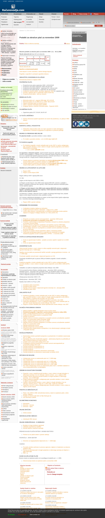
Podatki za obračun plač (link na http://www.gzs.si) (37, 396)
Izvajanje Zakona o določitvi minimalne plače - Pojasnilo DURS (40, 106)
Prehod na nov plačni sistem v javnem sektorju (36, 434)
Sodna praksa (5, 320)
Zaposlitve (4, 277)
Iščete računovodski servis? (78, 32)
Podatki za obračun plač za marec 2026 (31, 504)
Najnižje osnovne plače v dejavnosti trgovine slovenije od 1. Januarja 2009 (44, 288)
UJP (74, 76)
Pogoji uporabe (76, 117)
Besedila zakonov (6, 281)
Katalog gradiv (18, 19)
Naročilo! (16, 25)
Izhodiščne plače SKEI (29, 289)
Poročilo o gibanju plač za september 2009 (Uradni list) (38, 92)
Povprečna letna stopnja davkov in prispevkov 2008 (37, 315)
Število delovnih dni (24, 66)
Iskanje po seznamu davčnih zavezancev (7, 315)
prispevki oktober (25, 480)
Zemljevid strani (56, 19)
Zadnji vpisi (4, 19)
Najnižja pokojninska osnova (31, 325)
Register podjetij (6, 318)
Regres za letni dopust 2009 (31, 172)
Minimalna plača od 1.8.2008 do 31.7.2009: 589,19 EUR (38, 102)
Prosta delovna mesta (7, 242)
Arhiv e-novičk (7, 81)
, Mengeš (77, 36)
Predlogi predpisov (78, 94)
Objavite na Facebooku (53, 465)
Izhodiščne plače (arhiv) (29, 286)
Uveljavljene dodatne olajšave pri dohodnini (35, 208)
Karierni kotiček (5, 221)
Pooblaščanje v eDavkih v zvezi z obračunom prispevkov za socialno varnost (44, 226)
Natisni (68, 43)
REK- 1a (25, 453)
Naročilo (54, 474)
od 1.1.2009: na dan (35, 149)
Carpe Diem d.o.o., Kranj (9, 210)
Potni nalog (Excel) (7, 385)
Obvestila (41, 19)
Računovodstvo (6, 68)
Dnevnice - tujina (6, 285)
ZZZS (75, 72)
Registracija (29, 17)
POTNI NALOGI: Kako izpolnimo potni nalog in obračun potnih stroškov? (8, 158)
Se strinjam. (11, 514)
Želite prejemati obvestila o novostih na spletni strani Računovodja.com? (9, 143)
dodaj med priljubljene (73, 22)
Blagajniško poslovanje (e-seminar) (78, 51)
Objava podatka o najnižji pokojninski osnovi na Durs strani (39, 310)
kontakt (5, 1)
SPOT (75, 96)
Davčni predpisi (77, 90)
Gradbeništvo (5, 73)
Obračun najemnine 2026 (7, 347)
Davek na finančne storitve (8, 98)
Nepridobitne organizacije (5, 419)
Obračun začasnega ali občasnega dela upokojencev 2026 (8, 357)
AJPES (4, 408)
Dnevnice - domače (7, 283)
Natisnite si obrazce (7, 382)
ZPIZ (74, 70)
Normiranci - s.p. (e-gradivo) (79, 48)
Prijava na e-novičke (9, 79)
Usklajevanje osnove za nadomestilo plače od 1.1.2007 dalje (40, 364)
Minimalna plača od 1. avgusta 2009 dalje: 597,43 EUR (38, 100)
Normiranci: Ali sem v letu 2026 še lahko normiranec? (9, 364)
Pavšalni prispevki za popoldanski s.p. (33, 346)
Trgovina (16, 17)
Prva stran (4, 14)
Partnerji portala (6, 264)
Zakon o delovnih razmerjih (6, 303)
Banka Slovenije (78, 78)
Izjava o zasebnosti (84, 117)
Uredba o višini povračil (8, 287)
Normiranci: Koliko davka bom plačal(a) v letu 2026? (8, 361)
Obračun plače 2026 (7, 330)
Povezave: (75, 60)
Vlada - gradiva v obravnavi (78, 106)
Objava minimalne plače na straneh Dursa (35, 103)
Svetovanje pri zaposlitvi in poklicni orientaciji (9, 236)
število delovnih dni (25, 481)
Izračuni (28, 24)
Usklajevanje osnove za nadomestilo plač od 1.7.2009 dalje (39, 358)
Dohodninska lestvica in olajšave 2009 (30, 79)
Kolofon (91, 117)
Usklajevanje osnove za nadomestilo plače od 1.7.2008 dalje (40, 363)
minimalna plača (24, 471)
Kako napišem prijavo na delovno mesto (8, 233)
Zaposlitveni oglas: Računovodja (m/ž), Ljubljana (7, 257)
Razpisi (3, 75)
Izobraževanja (76, 44)
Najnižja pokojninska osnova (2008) (33, 327)
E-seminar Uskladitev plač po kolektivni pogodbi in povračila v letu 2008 (43, 300)
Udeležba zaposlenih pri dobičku (32, 427)
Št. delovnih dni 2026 (7, 291)
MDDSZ (75, 100)
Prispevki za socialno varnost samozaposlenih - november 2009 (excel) (43, 219)
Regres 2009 (26, 171)
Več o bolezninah (28, 360)
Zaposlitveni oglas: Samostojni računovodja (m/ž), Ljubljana (9, 246)
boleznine (23, 483)
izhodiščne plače (25, 470)
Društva (4, 416)
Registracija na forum (7, 104)
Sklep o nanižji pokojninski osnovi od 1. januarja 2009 (38, 313)
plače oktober (24, 478)
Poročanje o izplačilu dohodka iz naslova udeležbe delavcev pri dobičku (56, 492)
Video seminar (6, 410)
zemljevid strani (19, 1)
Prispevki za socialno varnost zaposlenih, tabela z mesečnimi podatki (42, 230)
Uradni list (4, 299)
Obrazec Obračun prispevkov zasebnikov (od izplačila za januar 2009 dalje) (44, 225)
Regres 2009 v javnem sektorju (31, 202)
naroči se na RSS (86, 22)
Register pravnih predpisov (78, 85)
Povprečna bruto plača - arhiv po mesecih (34, 94)
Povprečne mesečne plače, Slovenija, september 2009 (38, 91)
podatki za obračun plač (27, 468)
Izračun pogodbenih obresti (7, 374)
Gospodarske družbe (7, 412)
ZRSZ (75, 68)
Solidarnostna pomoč (7, 93)
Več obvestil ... (5, 110)
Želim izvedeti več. (35, 514)
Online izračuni (27, 413)
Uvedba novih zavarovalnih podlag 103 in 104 (36, 342)
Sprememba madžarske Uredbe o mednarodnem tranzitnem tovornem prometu (55, 508)
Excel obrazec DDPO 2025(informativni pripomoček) (8, 400)
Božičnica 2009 (23, 123)
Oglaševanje (4, 24)
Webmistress (82, 119)
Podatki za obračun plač (8, 279)
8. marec (4, 96)
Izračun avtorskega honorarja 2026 (7, 336)
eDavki (75, 66)
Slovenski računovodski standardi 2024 (8, 296)
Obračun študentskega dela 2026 (8, 352)
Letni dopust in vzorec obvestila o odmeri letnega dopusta (35, 71)
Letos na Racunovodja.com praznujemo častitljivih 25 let (8, 35)
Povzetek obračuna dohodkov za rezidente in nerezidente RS (54, 498)
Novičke (41, 22)
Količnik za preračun (28, 316)
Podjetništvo (5, 70)
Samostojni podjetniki (8, 414)
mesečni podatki (24, 477)
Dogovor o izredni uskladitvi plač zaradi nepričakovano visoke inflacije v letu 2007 (45, 304)
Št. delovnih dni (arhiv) (8, 293)
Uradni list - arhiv (78, 82)
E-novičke (29, 19)
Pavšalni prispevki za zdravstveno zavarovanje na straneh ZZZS (41, 352)
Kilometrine (4, 272)
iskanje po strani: (70, 25)
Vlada (75, 102)
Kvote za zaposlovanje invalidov (32, 243)
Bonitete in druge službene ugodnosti (33, 425)
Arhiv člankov (5, 301)
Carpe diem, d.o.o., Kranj (93, 115)
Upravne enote (77, 92)
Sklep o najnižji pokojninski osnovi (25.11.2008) (36, 321)
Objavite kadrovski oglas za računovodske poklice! (9, 228)
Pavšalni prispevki (28, 349)
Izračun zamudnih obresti (7, 367)
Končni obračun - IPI (7, 95)
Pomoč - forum (56, 17)
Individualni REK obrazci (30, 419)
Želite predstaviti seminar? (77, 56)
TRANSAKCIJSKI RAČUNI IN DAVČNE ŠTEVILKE (9, 307)
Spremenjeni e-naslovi (8, 108)
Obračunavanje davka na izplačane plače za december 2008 (40, 461)
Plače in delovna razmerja (31, 43)
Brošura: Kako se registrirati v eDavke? (56, 503)
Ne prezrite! (4, 269)
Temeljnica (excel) (7, 387)
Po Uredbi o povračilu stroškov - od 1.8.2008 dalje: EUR (40, 139)
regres (22, 474)
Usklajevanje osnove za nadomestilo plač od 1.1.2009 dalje (39, 361)
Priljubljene (4, 22)
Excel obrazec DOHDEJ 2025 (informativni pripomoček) (8, 405)
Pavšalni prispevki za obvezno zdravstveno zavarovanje (38, 350)
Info (78, 119)
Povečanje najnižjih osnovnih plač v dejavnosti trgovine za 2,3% (37, 256)
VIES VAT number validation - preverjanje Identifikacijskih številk (7, 311)
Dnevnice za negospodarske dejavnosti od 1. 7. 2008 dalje (39, 441)
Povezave (4, 17)
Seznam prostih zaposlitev (9, 224)
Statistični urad (77, 74)
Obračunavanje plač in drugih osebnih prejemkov (8, 162)
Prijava (94, 14)
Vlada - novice (77, 104)
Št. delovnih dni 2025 (7, 289)
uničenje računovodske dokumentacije (6, 90)
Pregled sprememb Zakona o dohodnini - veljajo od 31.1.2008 (40, 210)
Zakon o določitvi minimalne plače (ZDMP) (35, 104)
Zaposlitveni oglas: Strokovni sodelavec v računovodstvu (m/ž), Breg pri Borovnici (8, 252)
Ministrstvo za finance (79, 98)
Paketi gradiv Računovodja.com (6, 150)
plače (21, 467)
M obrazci (4, 391)
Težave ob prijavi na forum (9, 106)
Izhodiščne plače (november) (31, 285)
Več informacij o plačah (29, 397)
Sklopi (40, 17)
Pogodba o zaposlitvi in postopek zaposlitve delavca (34, 74)
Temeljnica (5, 389)
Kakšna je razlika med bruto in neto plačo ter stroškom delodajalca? (31, 492)
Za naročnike (30, 22)
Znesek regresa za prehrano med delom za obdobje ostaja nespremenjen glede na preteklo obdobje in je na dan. (45, 161)
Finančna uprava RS (79, 64)
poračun (22, 473)
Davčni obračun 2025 (8, 397)
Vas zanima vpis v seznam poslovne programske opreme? (9, 214)
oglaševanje (11, 1)
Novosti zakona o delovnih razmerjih (33, 428)
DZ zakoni (76, 88)
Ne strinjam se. (22, 514)
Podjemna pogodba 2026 (7, 343)
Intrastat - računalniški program (8, 147)
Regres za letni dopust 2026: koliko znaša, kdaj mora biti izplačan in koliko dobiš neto (31, 499)
